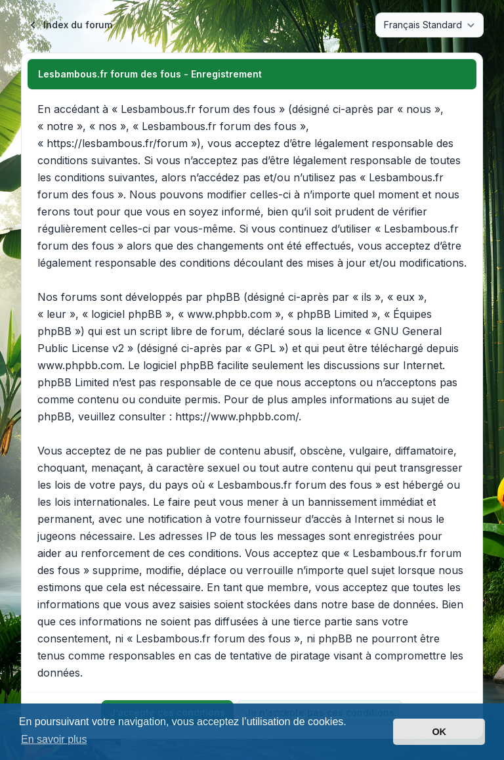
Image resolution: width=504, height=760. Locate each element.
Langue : (351, 24)
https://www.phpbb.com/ (237, 416)
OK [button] (439, 731)
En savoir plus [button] (54, 739)
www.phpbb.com (79, 365)
